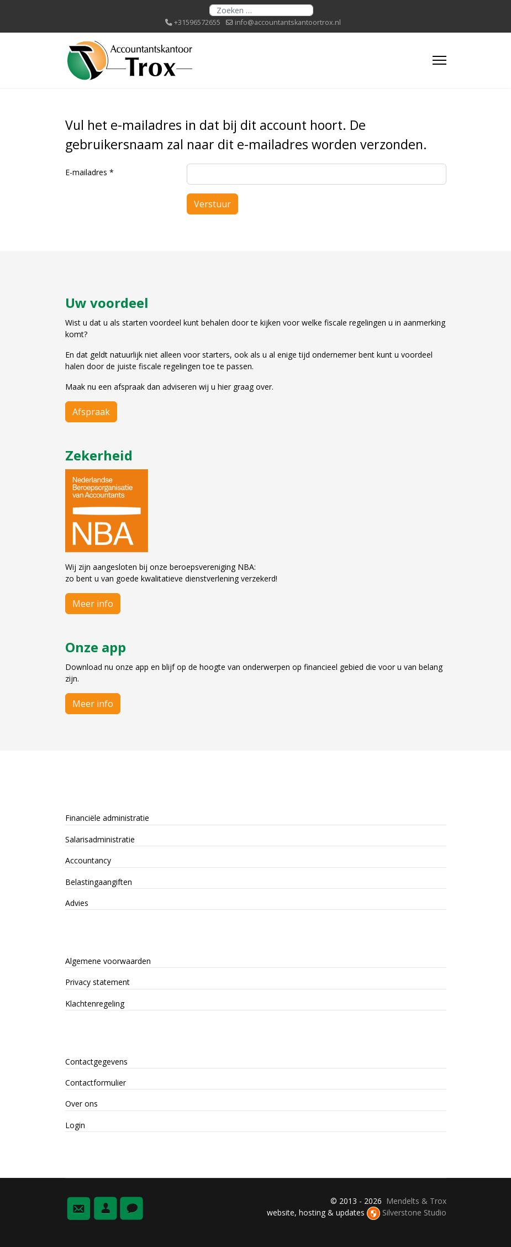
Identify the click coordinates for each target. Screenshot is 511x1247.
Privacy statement (97, 982)
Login (75, 1125)
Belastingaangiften (98, 882)
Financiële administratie (107, 818)
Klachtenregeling (94, 1003)
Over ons (81, 1103)
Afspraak (91, 412)
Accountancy (88, 860)
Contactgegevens (96, 1061)
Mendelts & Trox (416, 1201)
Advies (76, 903)
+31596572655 (197, 22)
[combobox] (261, 10)
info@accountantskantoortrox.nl (288, 22)
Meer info (92, 604)
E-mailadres (89, 172)
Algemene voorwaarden (108, 961)
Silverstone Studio (414, 1212)
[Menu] (439, 60)
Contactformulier (95, 1082)
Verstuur (212, 204)
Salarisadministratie (100, 839)
